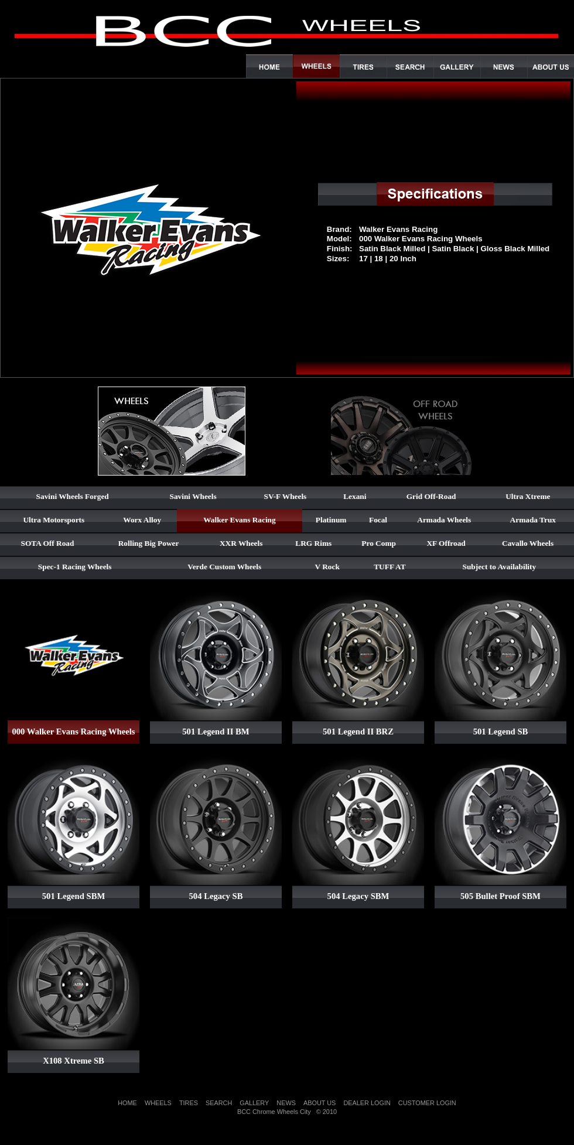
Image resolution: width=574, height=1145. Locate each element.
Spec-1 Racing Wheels (75, 566)
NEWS (286, 1102)
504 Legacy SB (215, 896)
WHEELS (158, 1102)
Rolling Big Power (148, 543)
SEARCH (219, 1102)
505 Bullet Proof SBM (500, 896)
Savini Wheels (193, 496)
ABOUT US (319, 1102)
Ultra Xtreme (527, 496)
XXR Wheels (241, 543)
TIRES (188, 1102)
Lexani (354, 496)
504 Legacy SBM (358, 896)
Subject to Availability (500, 566)
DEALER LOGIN (366, 1102)
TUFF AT (389, 566)
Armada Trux (533, 519)
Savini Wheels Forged (72, 496)
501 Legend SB (500, 731)
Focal (378, 519)
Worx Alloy (142, 519)
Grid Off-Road (431, 496)
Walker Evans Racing (239, 519)
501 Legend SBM (73, 896)
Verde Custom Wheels (224, 566)
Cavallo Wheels (528, 543)
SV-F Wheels (285, 496)
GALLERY (254, 1102)
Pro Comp (378, 543)
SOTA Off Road (47, 543)
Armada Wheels (444, 519)
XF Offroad (445, 543)
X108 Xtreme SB (73, 1060)
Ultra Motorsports (53, 519)
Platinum (331, 519)
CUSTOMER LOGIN (427, 1102)
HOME (127, 1102)
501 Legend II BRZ (358, 731)
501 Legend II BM (215, 731)
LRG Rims (313, 543)
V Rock (327, 566)
